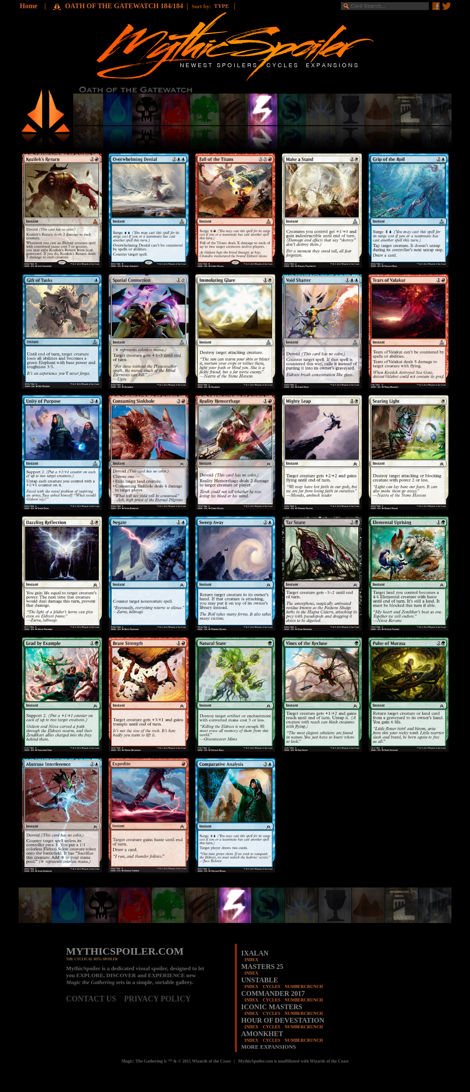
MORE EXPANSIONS (268, 1046)
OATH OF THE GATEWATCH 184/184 (124, 6)
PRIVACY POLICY (157, 998)
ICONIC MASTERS (271, 1007)
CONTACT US (95, 998)
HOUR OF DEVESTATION (282, 1020)
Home (29, 6)
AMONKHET (262, 1033)
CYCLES (271, 986)
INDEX (251, 959)
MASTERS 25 (262, 966)
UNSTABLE (259, 980)
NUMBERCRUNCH (304, 986)
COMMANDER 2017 (273, 993)
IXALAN (255, 953)
